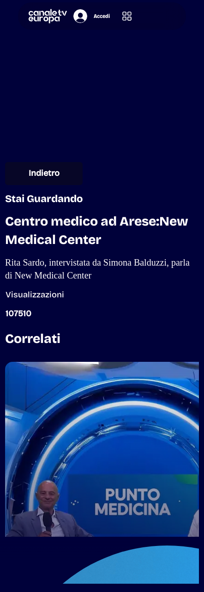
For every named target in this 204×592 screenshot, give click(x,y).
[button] (127, 16)
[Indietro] (44, 173)
